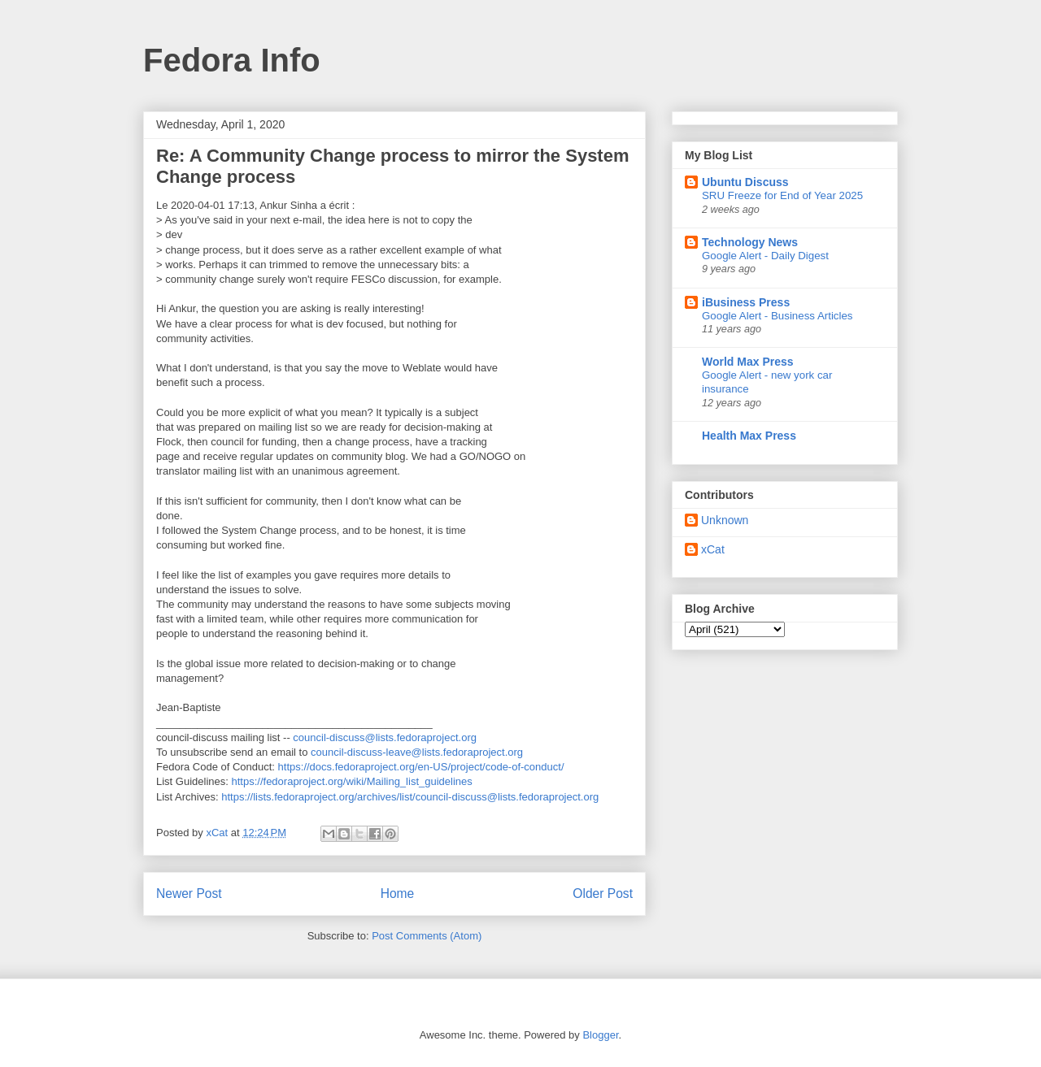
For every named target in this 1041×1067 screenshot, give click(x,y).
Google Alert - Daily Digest (765, 255)
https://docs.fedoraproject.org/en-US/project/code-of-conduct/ (421, 767)
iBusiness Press (746, 302)
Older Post (603, 893)
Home (398, 893)
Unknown (724, 520)
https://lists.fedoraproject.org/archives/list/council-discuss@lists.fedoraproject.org (410, 797)
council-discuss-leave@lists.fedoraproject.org (417, 752)
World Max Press (748, 361)
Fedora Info (231, 60)
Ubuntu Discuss (745, 182)
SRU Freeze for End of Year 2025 (782, 195)
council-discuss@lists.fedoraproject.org (385, 737)
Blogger (600, 1035)
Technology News (750, 242)
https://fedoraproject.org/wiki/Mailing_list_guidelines (352, 781)
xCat (713, 549)
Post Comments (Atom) (426, 936)
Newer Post (189, 893)
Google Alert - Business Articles (777, 316)
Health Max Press (749, 435)
